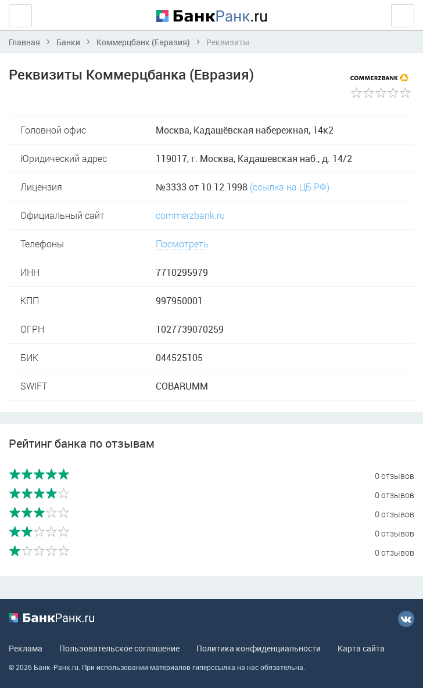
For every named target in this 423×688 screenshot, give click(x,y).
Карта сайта (361, 648)
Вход (402, 15)
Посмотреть (182, 243)
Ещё (20, 15)
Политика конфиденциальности (258, 648)
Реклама (25, 648)
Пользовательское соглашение (119, 648)
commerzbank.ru (190, 215)
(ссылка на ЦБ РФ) (289, 187)
